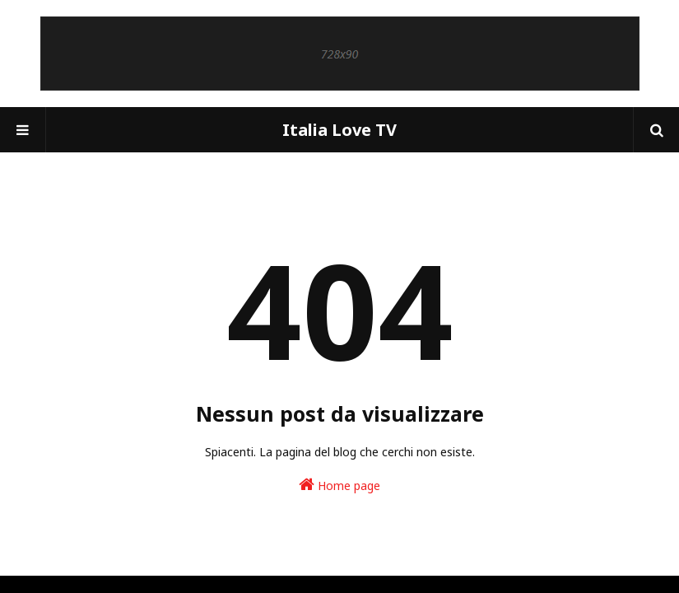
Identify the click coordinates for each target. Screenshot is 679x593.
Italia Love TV (339, 130)
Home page (339, 484)
